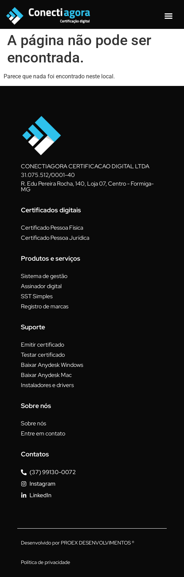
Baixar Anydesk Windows (52, 365)
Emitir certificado (42, 344)
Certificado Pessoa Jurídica (55, 238)
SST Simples (37, 296)
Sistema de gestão (44, 276)
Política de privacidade (45, 562)
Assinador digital (41, 286)
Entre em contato (43, 433)
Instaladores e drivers (47, 385)
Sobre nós (33, 423)
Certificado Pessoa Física (52, 227)
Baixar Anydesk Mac (46, 375)
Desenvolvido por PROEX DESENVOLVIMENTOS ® (77, 542)
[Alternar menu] (168, 16)
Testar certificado (43, 355)
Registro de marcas (44, 306)
